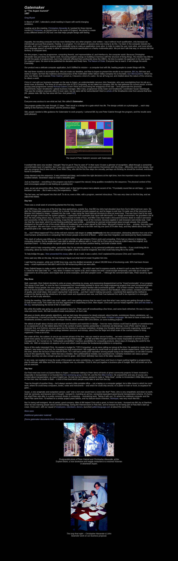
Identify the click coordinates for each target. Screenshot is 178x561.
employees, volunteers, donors (69, 407)
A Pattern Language (115, 317)
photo (109, 91)
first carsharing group (72, 375)
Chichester (38, 30)
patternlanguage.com (101, 407)
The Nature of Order (96, 61)
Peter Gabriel (57, 76)
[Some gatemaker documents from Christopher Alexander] (49, 419)
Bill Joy (135, 72)
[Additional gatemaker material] (37, 415)
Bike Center (107, 375)
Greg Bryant (29, 18)
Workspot (114, 398)
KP (73, 93)
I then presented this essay (56, 254)
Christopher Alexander (58, 28)
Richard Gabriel (60, 87)
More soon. (29, 411)
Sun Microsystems (135, 74)
